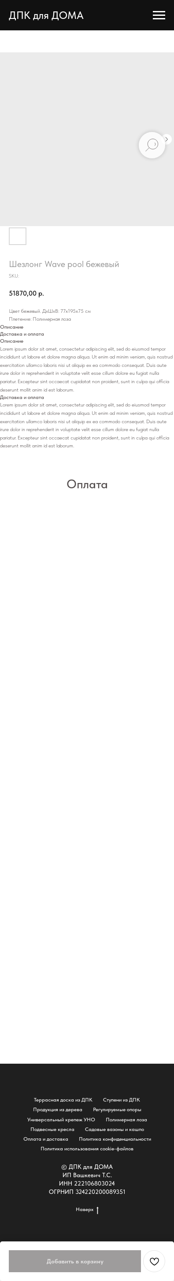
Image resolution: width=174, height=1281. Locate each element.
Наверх (87, 1209)
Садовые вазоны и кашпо (114, 1129)
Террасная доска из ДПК (63, 1100)
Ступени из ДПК (121, 1100)
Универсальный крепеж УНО (61, 1119)
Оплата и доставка (45, 1139)
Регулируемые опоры (117, 1109)
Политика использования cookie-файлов (87, 1149)
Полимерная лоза (126, 1119)
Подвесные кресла (52, 1129)
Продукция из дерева (57, 1109)
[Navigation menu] (159, 15)
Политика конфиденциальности (115, 1139)
